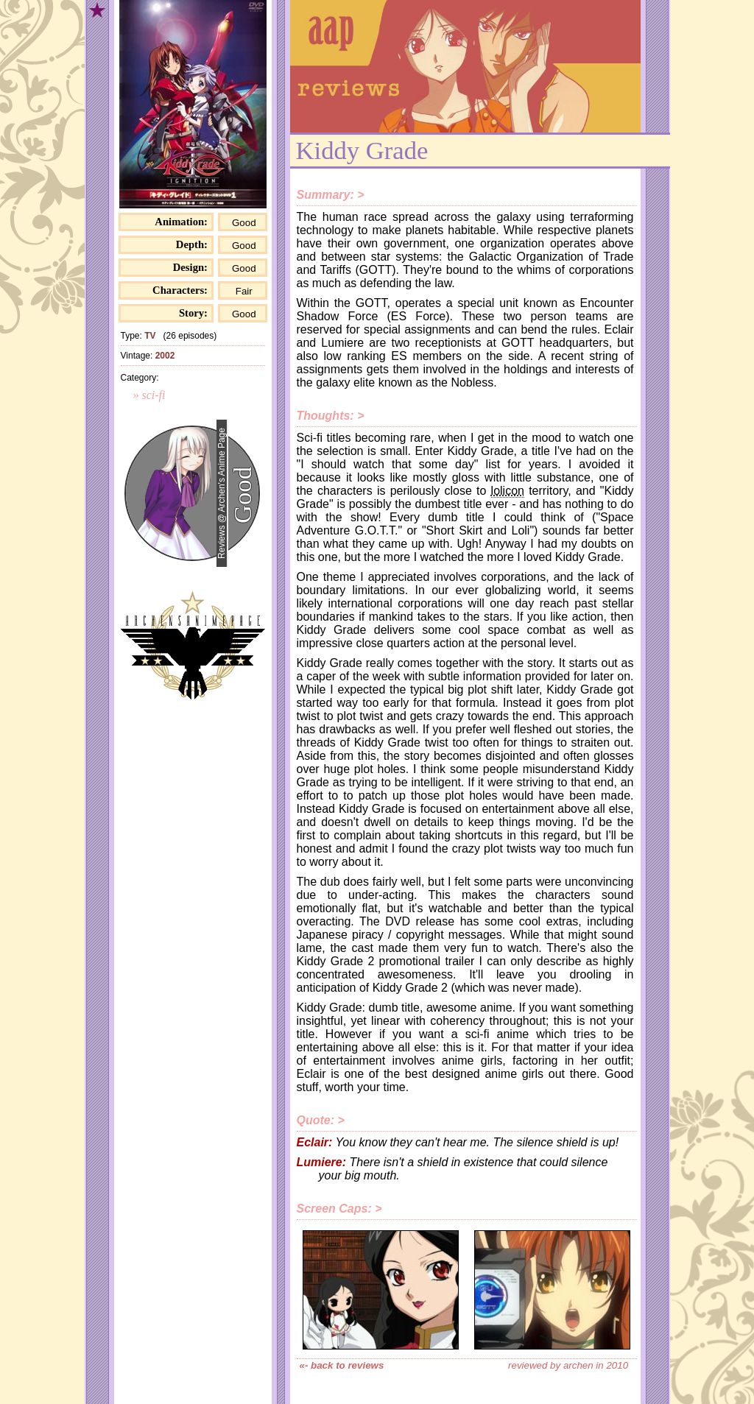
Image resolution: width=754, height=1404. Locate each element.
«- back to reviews (342, 1365)
